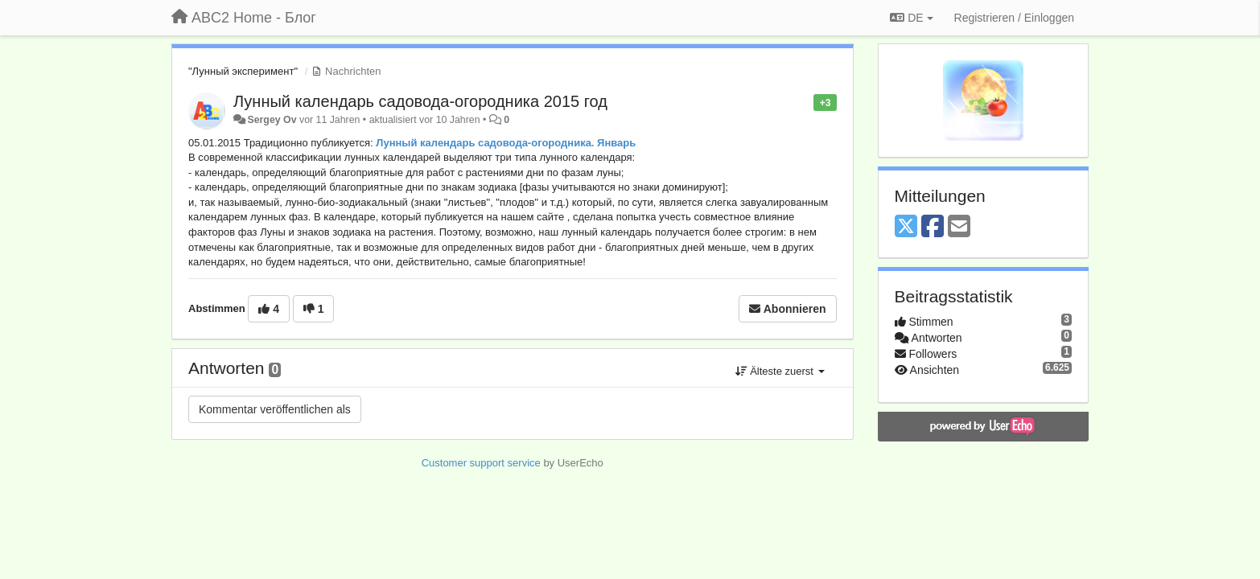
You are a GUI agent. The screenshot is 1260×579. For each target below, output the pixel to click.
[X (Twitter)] (906, 227)
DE (911, 17)
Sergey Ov (271, 119)
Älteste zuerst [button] (780, 371)
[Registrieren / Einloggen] (1014, 17)
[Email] (959, 227)
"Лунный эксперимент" (243, 71)
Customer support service (481, 463)
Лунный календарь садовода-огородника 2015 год (420, 101)
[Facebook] (932, 227)
